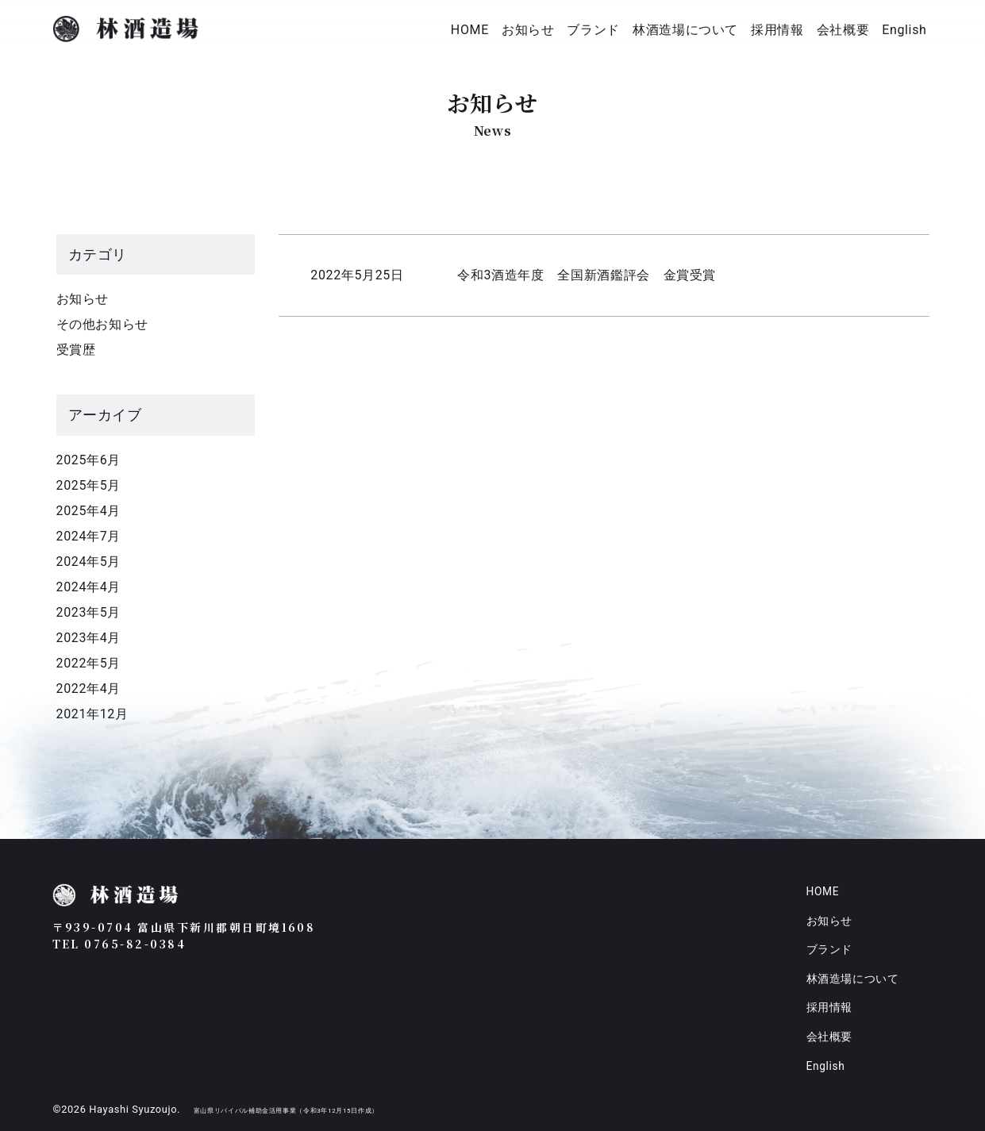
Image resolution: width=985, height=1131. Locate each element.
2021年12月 (92, 713)
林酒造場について (685, 29)
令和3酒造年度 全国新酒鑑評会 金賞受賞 (586, 275)
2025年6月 (88, 459)
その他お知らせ (102, 324)
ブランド (593, 29)
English (904, 29)
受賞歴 (76, 349)
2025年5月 (88, 485)
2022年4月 (88, 688)
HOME (470, 29)
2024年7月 (88, 536)
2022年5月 (88, 663)
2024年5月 (88, 561)
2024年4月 (88, 586)
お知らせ (528, 29)
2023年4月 (88, 637)
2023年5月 (88, 612)
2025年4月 (88, 510)
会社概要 (843, 29)
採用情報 (777, 29)
